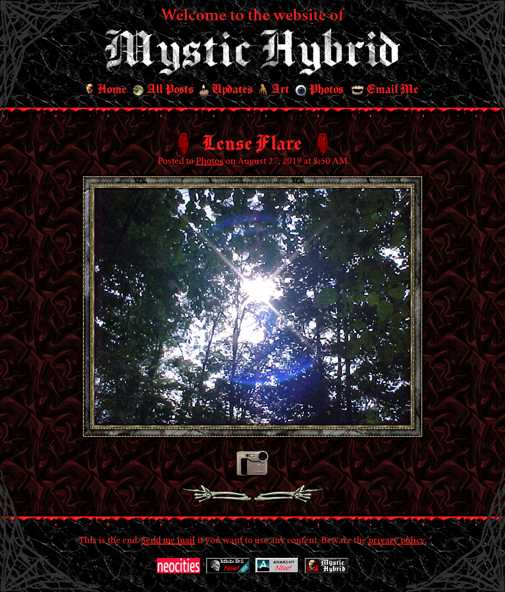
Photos (319, 89)
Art (273, 90)
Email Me (385, 89)
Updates (225, 89)
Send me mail (168, 541)
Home (106, 89)
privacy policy (396, 541)
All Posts (163, 89)
